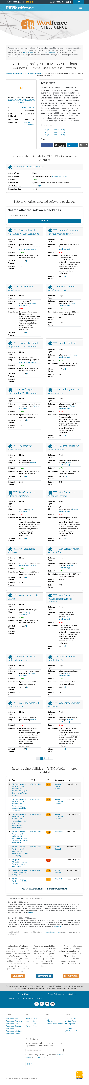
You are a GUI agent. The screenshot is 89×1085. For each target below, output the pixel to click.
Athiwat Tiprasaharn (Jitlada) (59, 801)
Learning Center (32, 1021)
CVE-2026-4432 (35, 784)
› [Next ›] (49, 758)
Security (68, 1029)
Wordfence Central (13, 1034)
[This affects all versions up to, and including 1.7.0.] (65, 369)
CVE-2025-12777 (36, 799)
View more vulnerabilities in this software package (44, 889)
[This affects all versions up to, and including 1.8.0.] (26, 538)
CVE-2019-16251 (36, 870)
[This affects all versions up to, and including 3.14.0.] (40, 186)
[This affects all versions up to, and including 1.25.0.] (27, 261)
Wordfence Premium (14, 1021)
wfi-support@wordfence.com (51, 932)
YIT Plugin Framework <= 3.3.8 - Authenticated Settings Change (20, 873)
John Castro (59, 879)
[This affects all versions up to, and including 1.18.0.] (27, 374)
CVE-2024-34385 (36, 847)
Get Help (29, 2)
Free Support (31, 1024)
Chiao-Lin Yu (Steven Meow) (59, 786)
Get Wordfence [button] (44, 976)
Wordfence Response (14, 1026)
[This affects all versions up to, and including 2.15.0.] (66, 477)
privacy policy (40, 1057)
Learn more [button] (18, 976)
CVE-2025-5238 (35, 832)
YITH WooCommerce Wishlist (28, 166)
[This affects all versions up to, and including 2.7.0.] (26, 577)
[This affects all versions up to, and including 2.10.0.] (27, 687)
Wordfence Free (12, 1019)
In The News (50, 1021)
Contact (68, 1026)
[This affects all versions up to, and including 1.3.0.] (26, 333)
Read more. (32, 912)
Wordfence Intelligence (15, 1031)
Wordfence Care (12, 1024)
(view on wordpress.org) (60, 176)
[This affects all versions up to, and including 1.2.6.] (65, 646)
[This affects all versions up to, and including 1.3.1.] (65, 436)
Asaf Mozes (59, 832)
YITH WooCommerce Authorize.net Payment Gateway (61, 598)
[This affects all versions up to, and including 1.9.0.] (65, 276)
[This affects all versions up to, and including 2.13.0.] (66, 317)
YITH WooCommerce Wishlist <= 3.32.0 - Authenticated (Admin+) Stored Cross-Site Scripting (20, 851)
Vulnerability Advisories (54, 1024)
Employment (70, 1024)
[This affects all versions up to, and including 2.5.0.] (26, 477)
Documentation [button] (71, 976)
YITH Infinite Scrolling (64, 342)
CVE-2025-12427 (36, 814)
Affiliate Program (71, 1021)
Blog (47, 1019)
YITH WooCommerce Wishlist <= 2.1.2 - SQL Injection (19, 881)
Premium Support (32, 1026)
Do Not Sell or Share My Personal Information (24, 998)
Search (44, 221)
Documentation (31, 1019)
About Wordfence (72, 1019)
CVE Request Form (72, 1031)
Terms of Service (24, 994)
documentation (28, 52)
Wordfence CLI (11, 1029)
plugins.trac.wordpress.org (55, 130)
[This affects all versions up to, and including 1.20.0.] (27, 420)
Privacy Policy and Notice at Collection (63, 994)
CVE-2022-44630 (28, 107)
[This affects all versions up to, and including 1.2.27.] (27, 749)
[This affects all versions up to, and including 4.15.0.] (66, 579)
